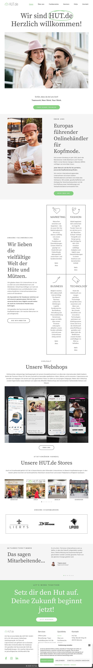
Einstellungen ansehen (78, 660)
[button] (89, 645)
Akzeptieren (47, 660)
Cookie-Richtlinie (59, 664)
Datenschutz (67, 664)
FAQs (76, 4)
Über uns (41, 4)
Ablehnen (60, 660)
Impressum (73, 664)
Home (31, 4)
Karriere (66, 4)
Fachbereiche (54, 4)
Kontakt (85, 4)
